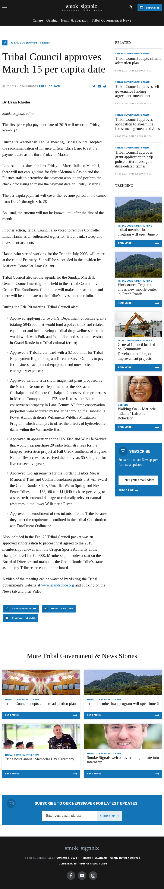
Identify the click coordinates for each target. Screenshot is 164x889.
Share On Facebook (24, 608)
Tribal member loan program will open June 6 (138, 231)
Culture (38, 20)
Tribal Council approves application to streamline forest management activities (137, 124)
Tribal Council (49, 86)
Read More (124, 243)
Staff (73, 858)
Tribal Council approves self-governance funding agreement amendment (138, 91)
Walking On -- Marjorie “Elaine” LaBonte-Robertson (137, 413)
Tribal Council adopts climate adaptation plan (138, 60)
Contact (61, 858)
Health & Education (74, 20)
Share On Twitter (61, 608)
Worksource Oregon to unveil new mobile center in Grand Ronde (137, 289)
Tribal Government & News (111, 20)
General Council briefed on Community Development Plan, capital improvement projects (138, 351)
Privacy (86, 858)
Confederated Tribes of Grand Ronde (83, 863)
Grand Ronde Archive (124, 858)
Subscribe (149, 7)
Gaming (52, 20)
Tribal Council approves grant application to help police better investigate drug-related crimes (134, 159)
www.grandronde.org (57, 585)
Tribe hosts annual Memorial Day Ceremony (39, 759)
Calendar (100, 858)
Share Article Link (23, 618)
